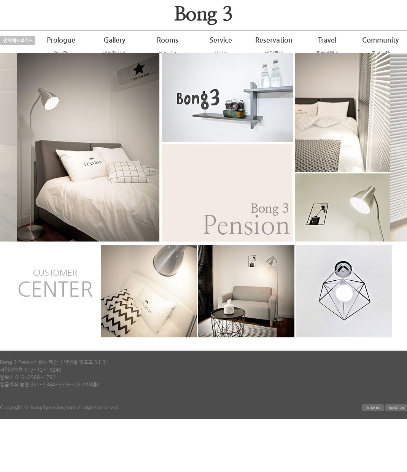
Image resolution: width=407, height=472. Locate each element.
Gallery (114, 40)
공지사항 (380, 53)
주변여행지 (327, 53)
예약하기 (274, 62)
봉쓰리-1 (167, 53)
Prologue (61, 40)
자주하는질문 (380, 62)
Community (380, 40)
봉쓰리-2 (167, 62)
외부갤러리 (114, 62)
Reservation (274, 40)
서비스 (220, 53)
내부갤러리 (114, 53)
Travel (327, 40)
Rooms (167, 40)
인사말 (61, 53)
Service (221, 40)
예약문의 (274, 53)
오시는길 (61, 62)
